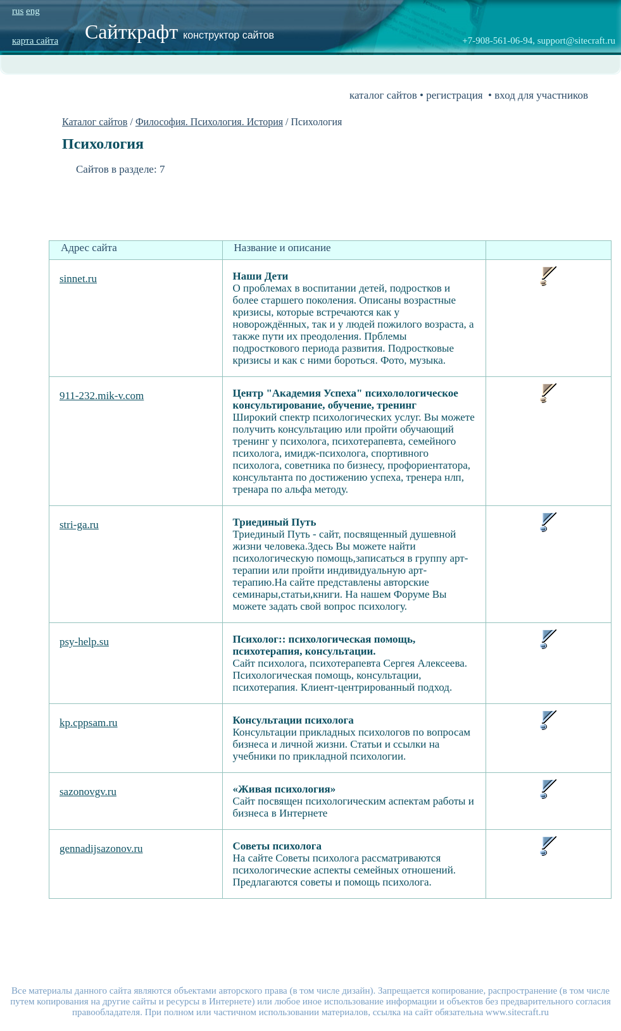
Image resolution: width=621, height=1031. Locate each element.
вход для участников (541, 95)
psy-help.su (84, 642)
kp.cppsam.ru (89, 723)
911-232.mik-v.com (102, 396)
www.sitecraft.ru (517, 1012)
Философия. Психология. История (209, 121)
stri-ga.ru (79, 525)
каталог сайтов (383, 95)
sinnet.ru (78, 279)
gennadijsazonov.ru (101, 849)
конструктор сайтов (228, 35)
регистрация (454, 95)
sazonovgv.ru (88, 792)
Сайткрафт (134, 31)
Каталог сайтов (94, 121)
